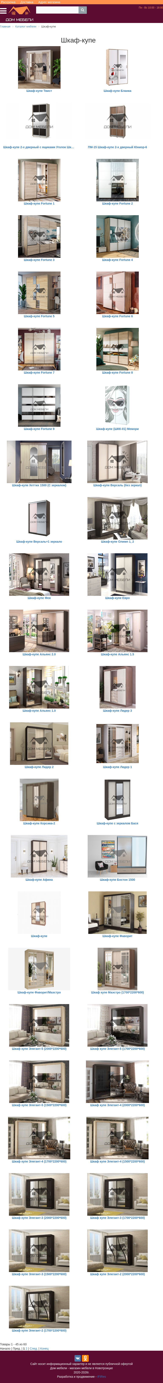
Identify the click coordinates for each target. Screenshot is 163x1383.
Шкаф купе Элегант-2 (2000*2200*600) (117, 1274)
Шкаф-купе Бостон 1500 (117, 879)
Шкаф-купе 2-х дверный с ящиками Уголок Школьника (39, 147)
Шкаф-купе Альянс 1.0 (39, 710)
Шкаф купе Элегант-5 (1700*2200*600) (117, 1048)
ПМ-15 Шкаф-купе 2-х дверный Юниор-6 (117, 147)
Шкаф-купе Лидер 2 (39, 767)
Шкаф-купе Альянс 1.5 (117, 654)
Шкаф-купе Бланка (117, 90)
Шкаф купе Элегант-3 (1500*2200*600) (39, 1274)
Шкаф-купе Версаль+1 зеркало (39, 541)
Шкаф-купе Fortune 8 (117, 372)
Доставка (26, 2)
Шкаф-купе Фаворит (117, 936)
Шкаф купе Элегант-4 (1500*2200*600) (117, 1161)
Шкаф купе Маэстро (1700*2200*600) (117, 992)
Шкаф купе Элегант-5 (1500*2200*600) (39, 1105)
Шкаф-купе (39, 936)
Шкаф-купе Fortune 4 (117, 260)
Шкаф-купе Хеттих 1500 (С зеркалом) (39, 485)
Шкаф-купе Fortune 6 (117, 316)
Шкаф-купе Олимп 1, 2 (117, 541)
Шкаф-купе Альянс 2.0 (39, 654)
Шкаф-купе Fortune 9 (39, 429)
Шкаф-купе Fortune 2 (117, 203)
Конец (44, 1348)
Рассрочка (8, 2)
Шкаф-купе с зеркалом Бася (117, 823)
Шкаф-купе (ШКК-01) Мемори (117, 429)
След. (34, 1348)
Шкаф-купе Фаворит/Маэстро (39, 992)
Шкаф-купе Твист (39, 90)
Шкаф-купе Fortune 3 (39, 260)
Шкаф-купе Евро (117, 598)
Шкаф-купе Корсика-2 (39, 823)
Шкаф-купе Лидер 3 (117, 710)
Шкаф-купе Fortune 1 (39, 203)
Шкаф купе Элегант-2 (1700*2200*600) (39, 1330)
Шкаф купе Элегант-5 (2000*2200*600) (39, 1048)
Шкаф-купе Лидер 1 (117, 767)
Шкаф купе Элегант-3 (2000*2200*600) (39, 1217)
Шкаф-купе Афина (39, 879)
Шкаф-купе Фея (39, 598)
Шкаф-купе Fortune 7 (39, 372)
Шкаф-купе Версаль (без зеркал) (117, 485)
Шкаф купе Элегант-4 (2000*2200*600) (117, 1105)
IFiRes (101, 1376)
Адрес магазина (49, 2)
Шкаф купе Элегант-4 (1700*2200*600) (39, 1161)
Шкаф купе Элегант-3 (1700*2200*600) (117, 1217)
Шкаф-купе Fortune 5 (39, 316)
